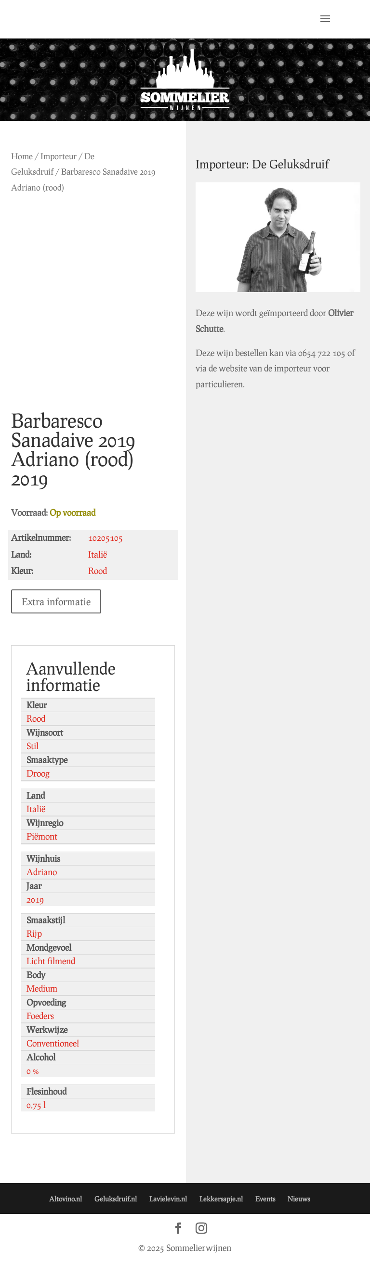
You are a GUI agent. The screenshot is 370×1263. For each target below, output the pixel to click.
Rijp (34, 933)
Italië (35, 809)
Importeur (58, 156)
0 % (32, 1070)
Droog (38, 773)
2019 (35, 899)
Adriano (41, 872)
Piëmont (41, 836)
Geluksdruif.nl (115, 1199)
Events (265, 1199)
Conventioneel (52, 1043)
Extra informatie (56, 601)
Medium (41, 988)
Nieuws (299, 1199)
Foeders (40, 1015)
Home (22, 156)
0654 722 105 (321, 352)
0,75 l (36, 1104)
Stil (32, 745)
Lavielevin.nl (168, 1199)
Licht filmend (50, 961)
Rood (35, 718)
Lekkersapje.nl (221, 1199)
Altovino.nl (65, 1199)
